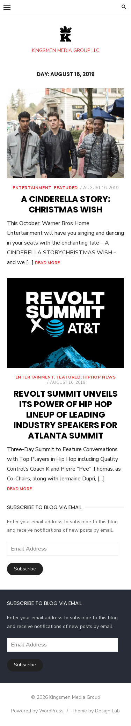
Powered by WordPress (37, 711)
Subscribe (25, 569)
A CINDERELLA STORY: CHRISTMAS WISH (65, 204)
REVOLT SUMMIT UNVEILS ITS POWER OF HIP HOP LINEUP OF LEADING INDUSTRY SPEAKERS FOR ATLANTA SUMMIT (66, 414)
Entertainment (32, 187)
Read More (47, 262)
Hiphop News (99, 377)
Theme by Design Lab (95, 711)
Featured (66, 187)
